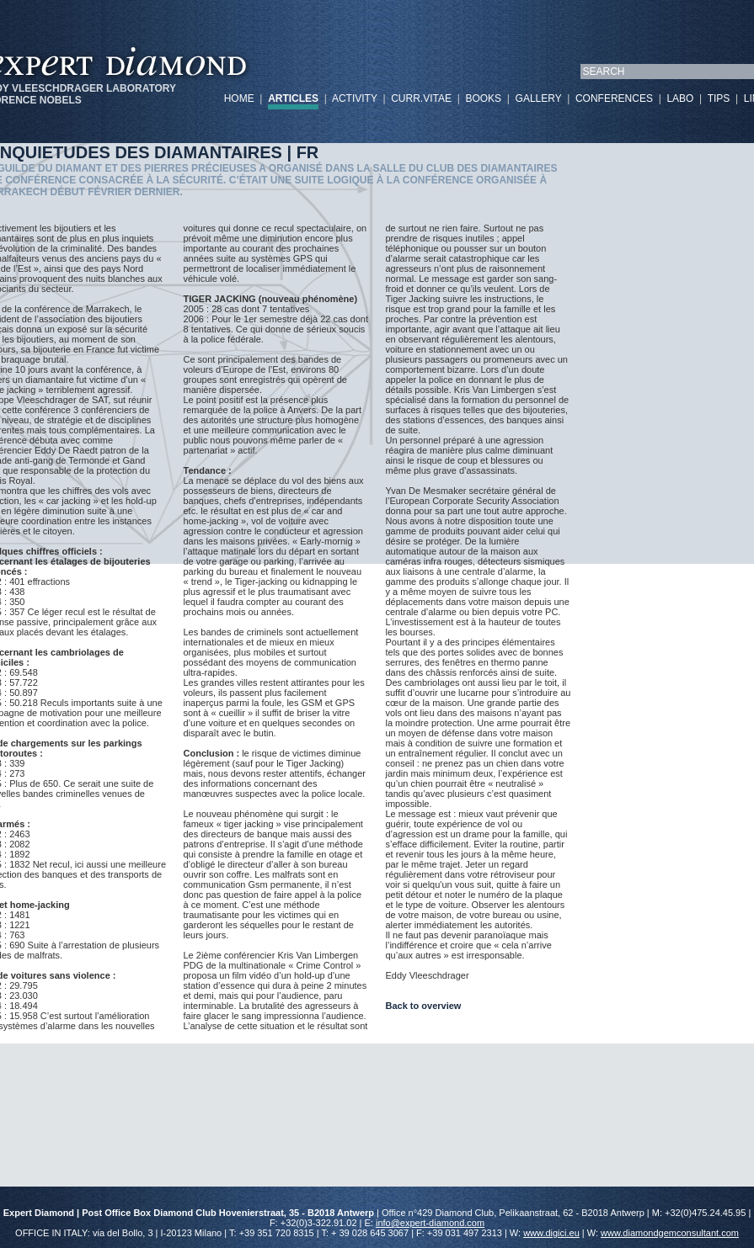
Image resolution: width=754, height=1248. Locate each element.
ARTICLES (293, 98)
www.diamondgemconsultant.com (670, 1233)
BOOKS (483, 98)
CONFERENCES (614, 98)
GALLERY (539, 98)
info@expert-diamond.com (430, 1223)
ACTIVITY (354, 98)
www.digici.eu (551, 1233)
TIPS (719, 98)
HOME (239, 98)
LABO (679, 98)
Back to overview (424, 1006)
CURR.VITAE (421, 98)
